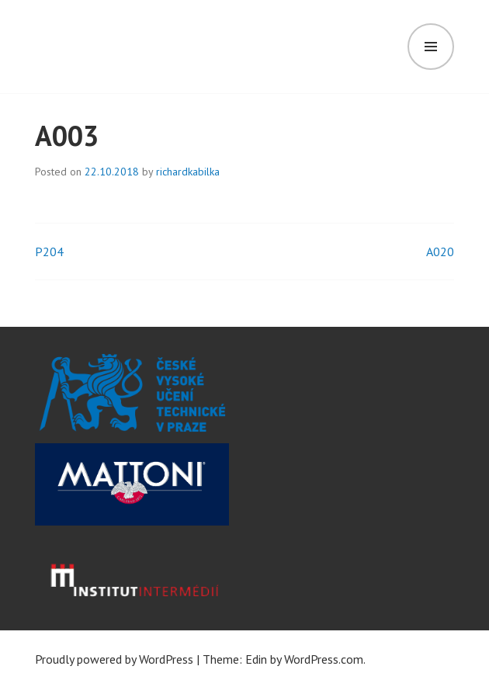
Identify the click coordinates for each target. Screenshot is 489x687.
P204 (49, 251)
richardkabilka (188, 172)
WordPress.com (323, 659)
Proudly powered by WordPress (114, 659)
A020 (440, 251)
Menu (430, 46)
